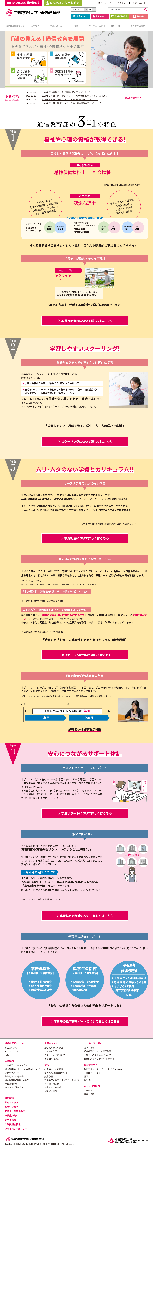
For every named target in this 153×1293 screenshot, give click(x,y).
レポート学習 (50, 1197)
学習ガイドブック (92, 1218)
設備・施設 (89, 1240)
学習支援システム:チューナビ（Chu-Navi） (104, 1215)
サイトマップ (104, 3)
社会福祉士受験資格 (53, 1215)
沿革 (7, 1201)
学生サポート (90, 1226)
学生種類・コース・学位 (16, 1211)
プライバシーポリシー (16, 1274)
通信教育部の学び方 (53, 1193)
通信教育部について (15, 26)
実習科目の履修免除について (97, 1201)
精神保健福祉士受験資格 (55, 1218)
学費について (11, 1229)
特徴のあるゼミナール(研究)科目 (99, 1204)
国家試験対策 (50, 1237)
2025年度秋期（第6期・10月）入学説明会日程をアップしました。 (73, 103)
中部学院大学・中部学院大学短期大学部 (128, 1286)
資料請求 (9, 1243)
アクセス (121, 3)
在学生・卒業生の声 (15, 1256)
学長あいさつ (11, 1193)
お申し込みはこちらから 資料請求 (23, 3)
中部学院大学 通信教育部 (33, 12)
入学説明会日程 (119, 16)
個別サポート (117, 26)
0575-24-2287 (69, 1035)
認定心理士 (49, 1222)
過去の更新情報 (132, 98)
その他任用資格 (51, 1229)
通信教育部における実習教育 (97, 1197)
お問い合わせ (139, 3)
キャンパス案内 (138, 26)
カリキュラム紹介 (97, 26)
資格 (76, 26)
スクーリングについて (54, 1201)
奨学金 (87, 1222)
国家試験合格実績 (52, 1233)
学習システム (56, 26)
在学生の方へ (100, 16)
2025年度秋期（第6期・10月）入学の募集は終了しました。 (70, 100)
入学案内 (35, 26)
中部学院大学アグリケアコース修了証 (62, 1226)
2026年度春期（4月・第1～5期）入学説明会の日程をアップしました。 (75, 96)
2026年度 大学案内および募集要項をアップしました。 (67, 92)
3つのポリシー (12, 1197)
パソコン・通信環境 (14, 1233)
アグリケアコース (13, 1218)
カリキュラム (90, 1193)
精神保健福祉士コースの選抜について (22, 1215)
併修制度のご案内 (52, 1204)
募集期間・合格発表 (14, 1222)
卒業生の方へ (80, 16)
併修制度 (138, 16)
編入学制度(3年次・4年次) (17, 1226)
